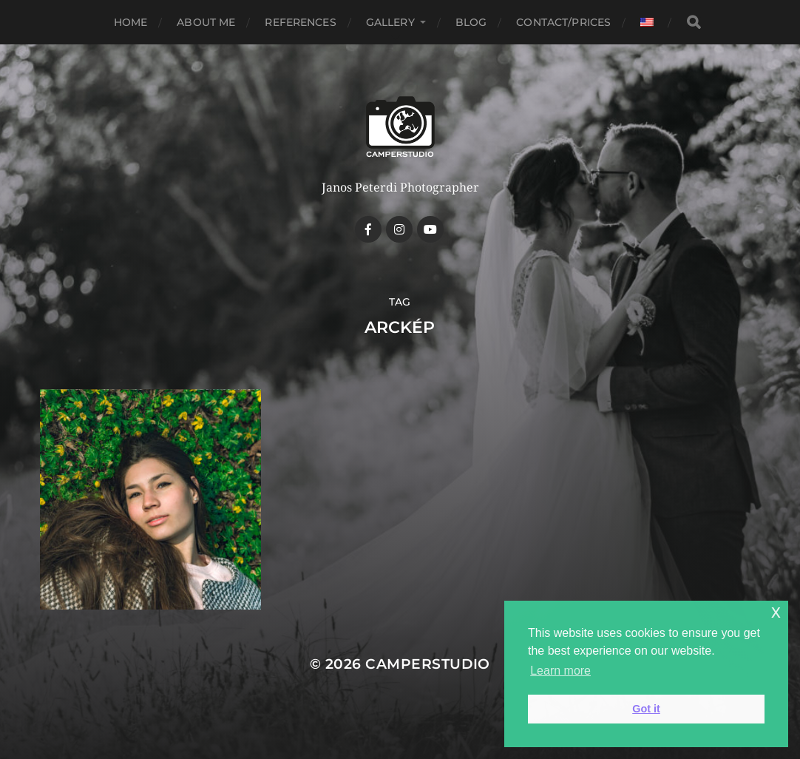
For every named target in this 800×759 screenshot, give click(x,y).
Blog (471, 22)
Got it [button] (646, 709)
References (300, 22)
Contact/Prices (563, 22)
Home (131, 22)
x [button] (776, 611)
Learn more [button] (560, 670)
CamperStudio (427, 663)
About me (206, 22)
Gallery (390, 22)
